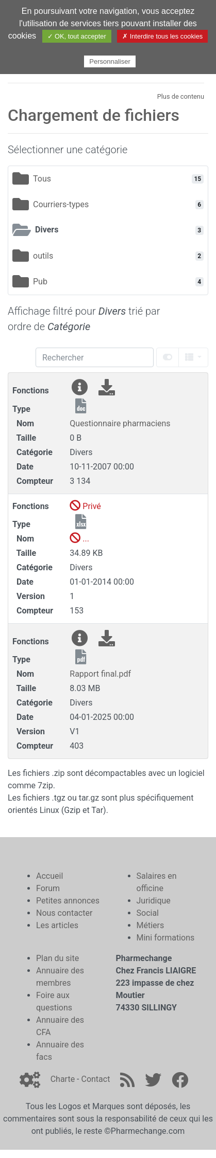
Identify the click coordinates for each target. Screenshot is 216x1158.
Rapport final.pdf (100, 674)
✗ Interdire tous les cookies (162, 36)
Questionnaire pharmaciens (120, 423)
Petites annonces (67, 901)
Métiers (150, 925)
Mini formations (166, 938)
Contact (95, 1079)
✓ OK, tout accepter (76, 36)
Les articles (57, 925)
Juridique (154, 901)
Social (148, 913)
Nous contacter (64, 913)
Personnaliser (109, 61)
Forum (48, 888)
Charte (63, 1079)
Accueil (49, 876)
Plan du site (57, 958)
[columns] (193, 357)
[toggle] (167, 357)
